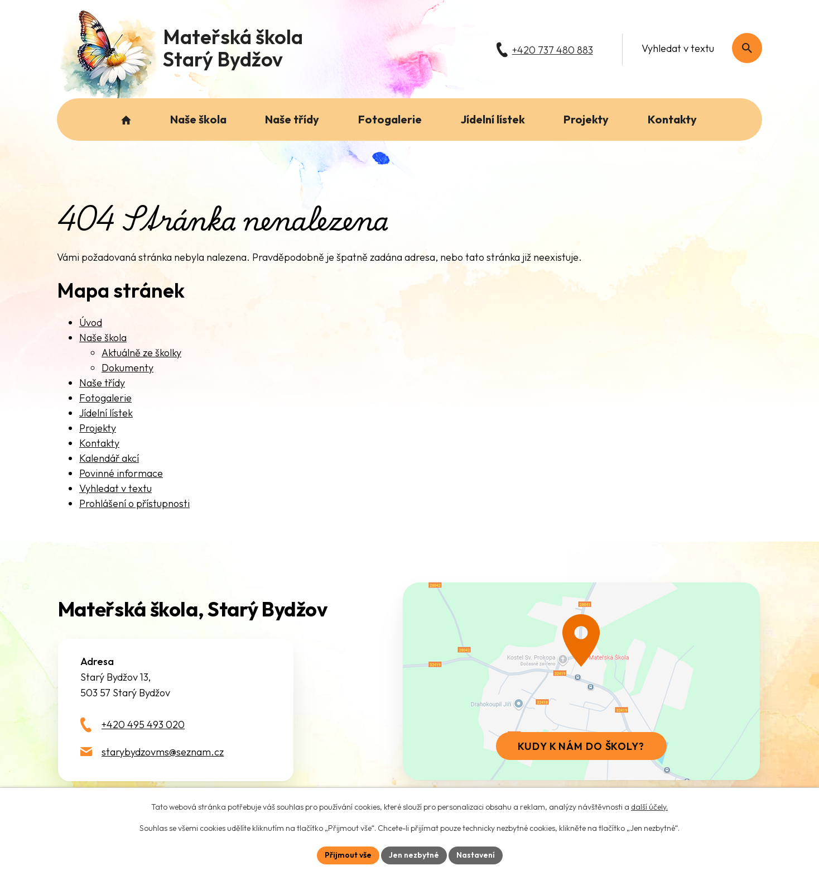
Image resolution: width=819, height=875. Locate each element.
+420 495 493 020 (143, 724)
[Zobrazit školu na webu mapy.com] (581, 681)
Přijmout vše (348, 855)
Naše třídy (102, 382)
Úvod (90, 322)
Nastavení (475, 855)
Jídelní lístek (106, 413)
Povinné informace (121, 473)
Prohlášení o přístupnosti (134, 503)
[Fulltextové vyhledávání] (696, 48)
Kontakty (99, 443)
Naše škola (103, 337)
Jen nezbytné (414, 855)
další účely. (649, 807)
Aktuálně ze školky (141, 352)
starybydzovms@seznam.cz (163, 751)
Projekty (97, 428)
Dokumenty (127, 367)
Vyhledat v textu (115, 488)
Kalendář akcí (109, 458)
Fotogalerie (105, 397)
